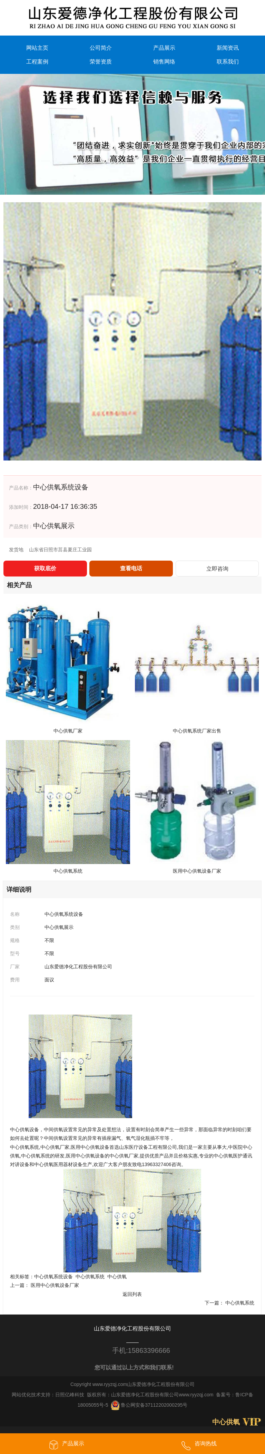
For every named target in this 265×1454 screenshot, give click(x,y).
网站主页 (37, 47)
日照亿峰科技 (69, 1394)
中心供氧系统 (90, 1276)
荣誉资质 (101, 61)
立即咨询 (217, 568)
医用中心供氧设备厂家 (55, 1285)
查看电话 (131, 568)
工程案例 (37, 61)
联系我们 (228, 61)
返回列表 (132, 1294)
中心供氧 (117, 1276)
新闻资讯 (228, 47)
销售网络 (164, 61)
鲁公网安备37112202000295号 (149, 1404)
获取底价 (45, 568)
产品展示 (164, 47)
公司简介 (101, 47)
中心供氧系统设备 (53, 1276)
